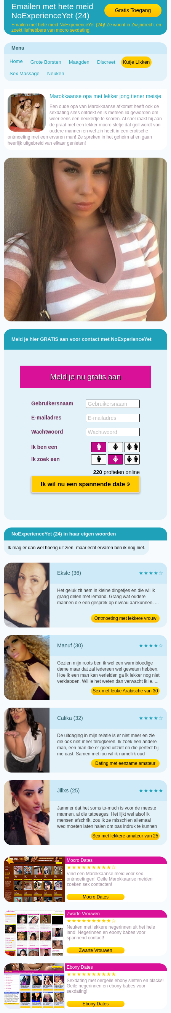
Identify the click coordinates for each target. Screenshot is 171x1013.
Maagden (79, 62)
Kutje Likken (136, 62)
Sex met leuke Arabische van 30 (125, 691)
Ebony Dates (96, 1004)
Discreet (106, 62)
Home (16, 61)
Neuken (55, 73)
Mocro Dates (96, 897)
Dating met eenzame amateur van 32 (125, 764)
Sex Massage (25, 73)
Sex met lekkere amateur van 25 (125, 836)
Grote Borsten (45, 62)
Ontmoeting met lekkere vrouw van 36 (125, 619)
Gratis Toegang (133, 10)
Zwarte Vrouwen (95, 950)
